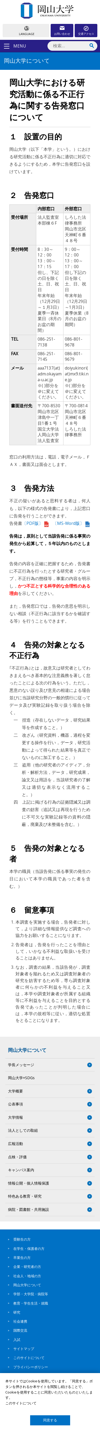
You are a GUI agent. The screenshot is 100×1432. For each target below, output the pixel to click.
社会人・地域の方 (27, 1276)
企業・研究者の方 (27, 1266)
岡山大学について (27, 1050)
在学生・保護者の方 (29, 1248)
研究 (16, 1312)
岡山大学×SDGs (21, 1077)
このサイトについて (29, 1357)
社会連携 (20, 1321)
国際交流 (20, 1330)
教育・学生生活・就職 (30, 1303)
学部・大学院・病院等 (30, 1294)
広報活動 (15, 1143)
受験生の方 (22, 1239)
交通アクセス (86, 34)
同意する (50, 1420)
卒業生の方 (22, 1257)
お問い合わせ (62, 34)
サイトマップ (23, 1348)
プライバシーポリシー (30, 1367)
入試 (16, 1339)
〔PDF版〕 (35, 523)
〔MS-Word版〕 (71, 523)
